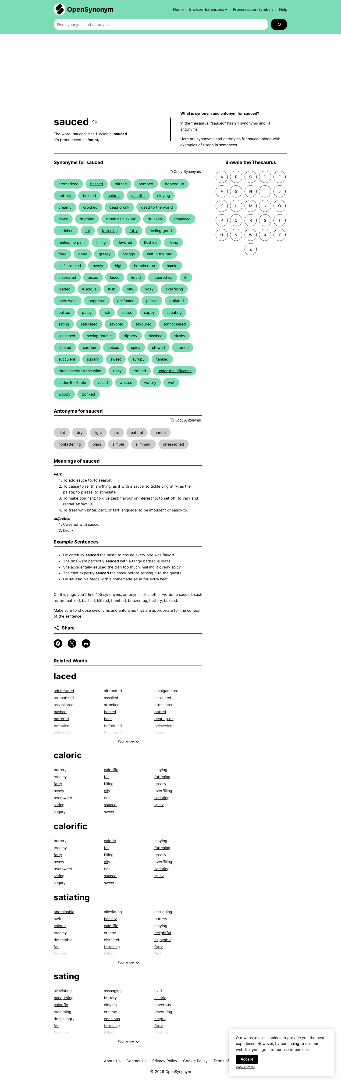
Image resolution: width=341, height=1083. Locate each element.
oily (130, 289)
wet (171, 382)
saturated (89, 324)
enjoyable (162, 939)
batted (160, 711)
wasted (126, 382)
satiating (174, 312)
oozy (149, 289)
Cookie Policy (195, 1060)
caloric (114, 195)
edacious (112, 1018)
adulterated (64, 690)
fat (87, 230)
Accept (247, 1063)
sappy (149, 312)
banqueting (64, 997)
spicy (135, 347)
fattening (110, 230)
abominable (64, 911)
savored (116, 324)
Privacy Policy (164, 1060)
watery (150, 382)
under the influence (175, 370)
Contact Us (136, 1060)
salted (127, 312)
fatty (133, 230)
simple (118, 444)
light (98, 432)
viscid (103, 382)
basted (110, 711)
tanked (162, 359)
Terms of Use (225, 1060)
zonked (88, 394)
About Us (112, 1060)
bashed (96, 184)
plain (96, 444)
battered (61, 718)
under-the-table (72, 382)
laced (115, 277)
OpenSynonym (90, 9)
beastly (110, 918)
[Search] (279, 24)
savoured (143, 324)
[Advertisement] (170, 72)
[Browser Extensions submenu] (208, 9)
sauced (110, 804)
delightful (162, 932)
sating (63, 324)
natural (137, 432)
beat (108, 718)
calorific (138, 195)
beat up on (164, 718)
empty (160, 1018)
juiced (93, 277)
